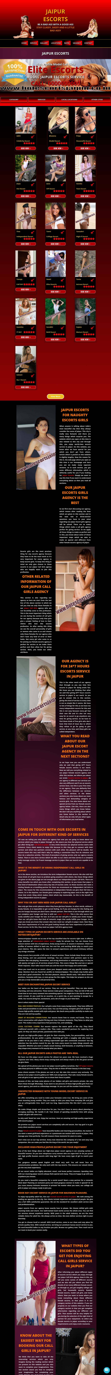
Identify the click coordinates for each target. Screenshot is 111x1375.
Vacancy (77, 43)
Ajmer (80, 1324)
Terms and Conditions (31, 1370)
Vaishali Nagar (83, 1344)
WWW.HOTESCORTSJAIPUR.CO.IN (82, 1372)
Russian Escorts (63, 1338)
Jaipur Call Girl (63, 807)
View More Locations (86, 1347)
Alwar (80, 1328)
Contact (88, 43)
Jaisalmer (81, 1338)
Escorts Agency (62, 1334)
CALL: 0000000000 (55, 83)
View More (55, 290)
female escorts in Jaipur (32, 1024)
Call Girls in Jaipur (41, 738)
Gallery (44, 43)
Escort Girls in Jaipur (27, 1271)
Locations (56, 43)
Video (38, 1338)
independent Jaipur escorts (44, 834)
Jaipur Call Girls (30, 501)
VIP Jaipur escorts (86, 959)
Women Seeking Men (65, 1331)
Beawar (81, 1331)
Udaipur (81, 1341)
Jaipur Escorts (68, 369)
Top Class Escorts (63, 1341)
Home (24, 43)
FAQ (17, 1370)
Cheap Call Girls (63, 1344)
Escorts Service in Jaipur (78, 671)
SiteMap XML (20, 1372)
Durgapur (82, 1334)
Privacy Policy (48, 1370)
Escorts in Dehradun (43, 1354)
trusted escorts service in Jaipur (63, 1090)
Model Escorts (62, 1328)
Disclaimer (61, 1370)
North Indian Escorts (64, 1347)
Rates (67, 43)
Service (33, 43)
